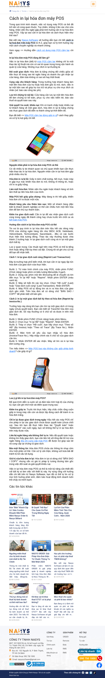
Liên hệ (49, 649)
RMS (65, 649)
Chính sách (51, 645)
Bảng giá (82, 637)
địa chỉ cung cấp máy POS (34, 441)
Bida (64, 645)
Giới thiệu (50, 637)
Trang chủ (14, 11)
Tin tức (24, 11)
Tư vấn (82, 641)
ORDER (65, 637)
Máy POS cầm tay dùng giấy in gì (41, 115)
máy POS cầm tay (46, 61)
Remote (66, 641)
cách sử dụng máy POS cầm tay (53, 50)
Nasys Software (30, 40)
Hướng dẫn (83, 645)
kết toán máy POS (18, 220)
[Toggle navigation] (93, 4)
